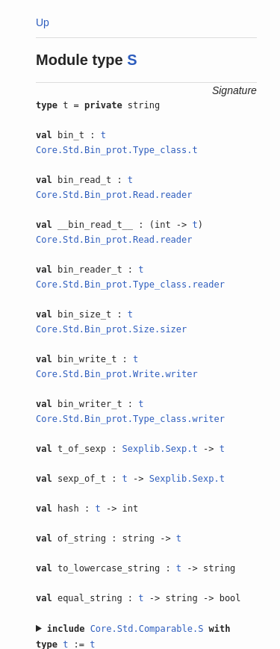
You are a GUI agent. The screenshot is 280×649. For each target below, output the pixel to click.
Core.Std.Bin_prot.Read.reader (114, 195)
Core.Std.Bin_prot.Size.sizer (111, 329)
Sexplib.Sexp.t (160, 449)
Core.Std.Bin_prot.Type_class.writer (130, 419)
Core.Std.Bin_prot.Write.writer (117, 374)
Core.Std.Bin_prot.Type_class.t (117, 150)
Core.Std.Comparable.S (147, 629)
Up (42, 22)
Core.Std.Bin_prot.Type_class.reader (130, 284)
